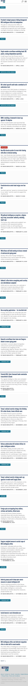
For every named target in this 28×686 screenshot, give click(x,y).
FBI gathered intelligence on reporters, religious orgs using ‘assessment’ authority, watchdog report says (13, 217)
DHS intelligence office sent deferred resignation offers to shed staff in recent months (14, 643)
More (21, 679)
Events (12, 674)
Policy (3, 7)
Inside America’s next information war (11, 613)
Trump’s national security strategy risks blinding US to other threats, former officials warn (14, 410)
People (3, 135)
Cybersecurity (5, 327)
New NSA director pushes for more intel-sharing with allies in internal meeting (13, 151)
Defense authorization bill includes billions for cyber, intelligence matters (13, 445)
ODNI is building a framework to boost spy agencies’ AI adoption (12, 119)
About (2, 674)
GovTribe (16, 679)
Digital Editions (24, 674)
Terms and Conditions (14, 676)
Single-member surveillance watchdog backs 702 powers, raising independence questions (14, 52)
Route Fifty (22, 678)
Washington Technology (7, 679)
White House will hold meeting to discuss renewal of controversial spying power (14, 252)
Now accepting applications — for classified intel (14, 310)
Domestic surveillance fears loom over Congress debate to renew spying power (13, 340)
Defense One (16, 678)
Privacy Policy (5, 676)
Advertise (17, 674)
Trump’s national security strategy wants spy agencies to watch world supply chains (12, 478)
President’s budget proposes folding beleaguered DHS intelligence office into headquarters (14, 21)
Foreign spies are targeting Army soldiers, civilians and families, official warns (12, 509)
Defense (3, 496)
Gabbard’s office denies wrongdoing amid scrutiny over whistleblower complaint (14, 281)
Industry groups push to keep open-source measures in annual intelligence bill (12, 580)
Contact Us (7, 674)
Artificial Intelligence (8, 72)
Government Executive (6, 678)
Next (3, 661)
